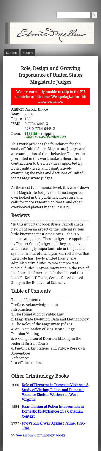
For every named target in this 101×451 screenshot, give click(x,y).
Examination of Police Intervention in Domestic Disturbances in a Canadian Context (53, 411)
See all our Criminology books (40, 435)
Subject (11, 52)
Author (28, 52)
